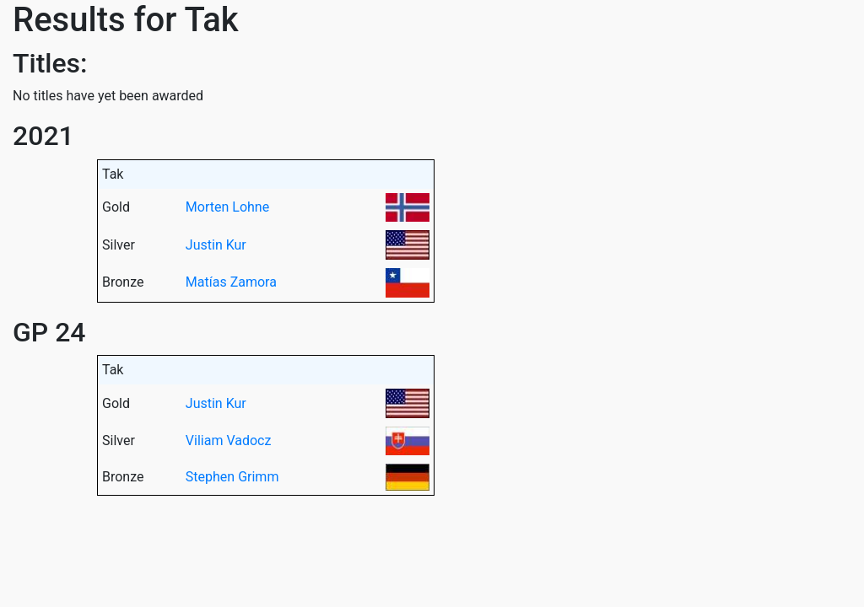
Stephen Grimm (232, 477)
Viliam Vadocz (229, 440)
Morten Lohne (227, 207)
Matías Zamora (231, 282)
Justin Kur (216, 245)
